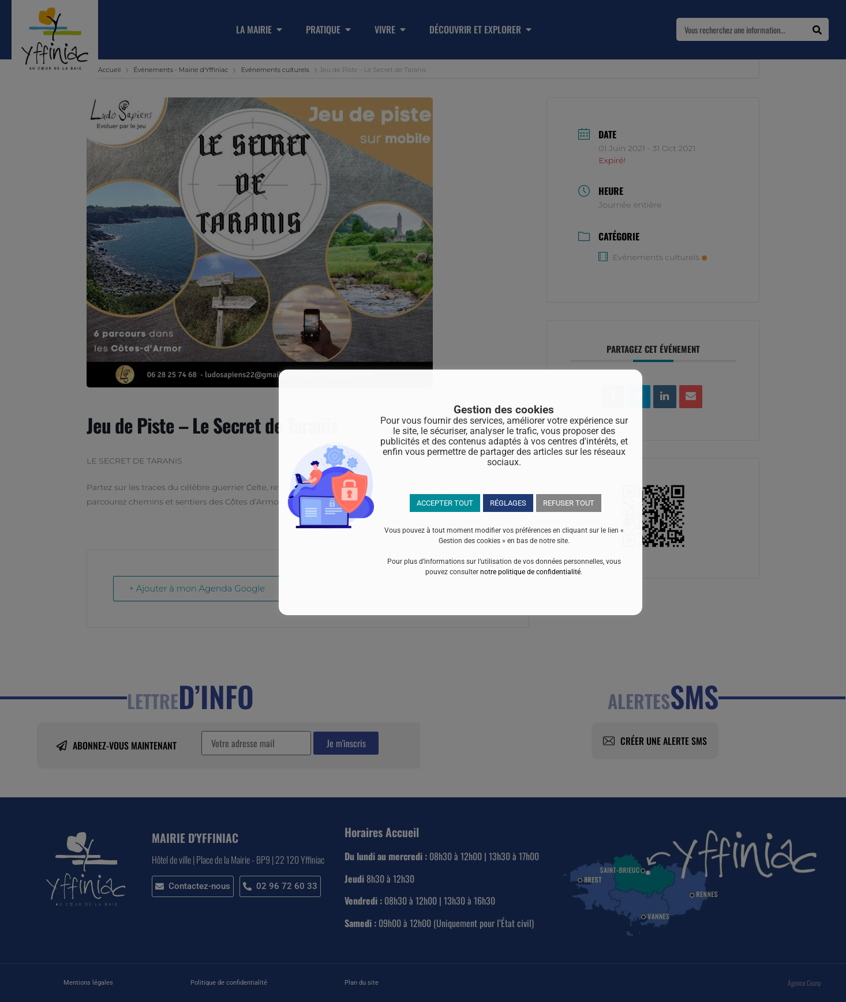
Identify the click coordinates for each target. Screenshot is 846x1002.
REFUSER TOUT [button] (568, 503)
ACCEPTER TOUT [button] (445, 503)
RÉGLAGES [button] (508, 503)
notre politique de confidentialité (530, 572)
